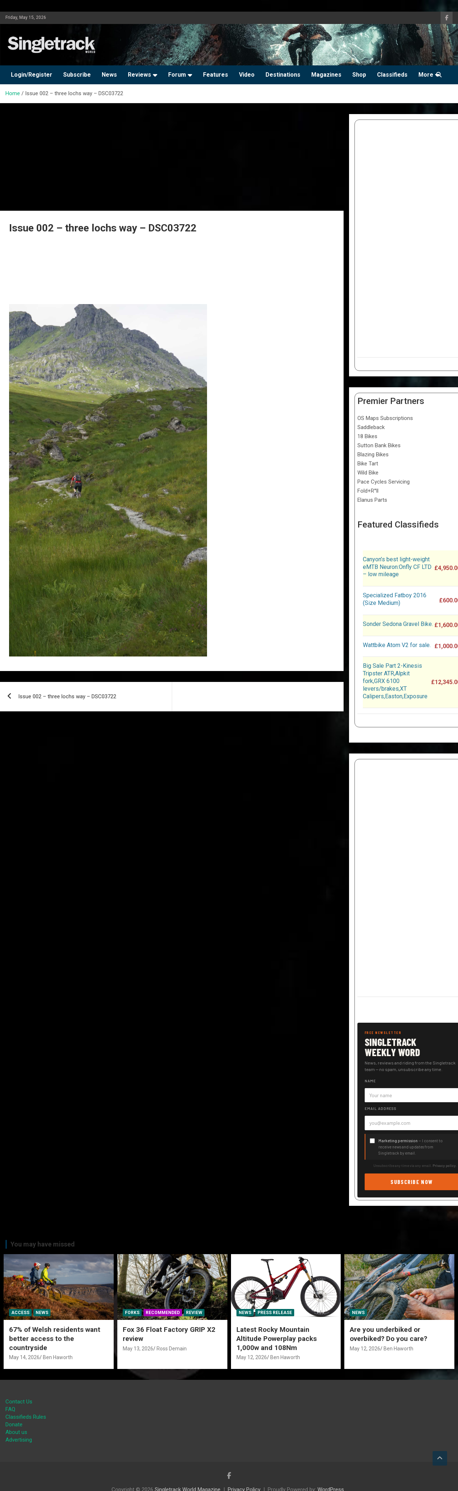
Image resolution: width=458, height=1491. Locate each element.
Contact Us (18, 1401)
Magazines (326, 74)
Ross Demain (172, 1348)
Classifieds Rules (25, 1417)
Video (247, 74)
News (109, 74)
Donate (14, 1424)
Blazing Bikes (373, 454)
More (425, 74)
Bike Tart (367, 463)
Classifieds (392, 74)
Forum (177, 74)
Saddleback (371, 427)
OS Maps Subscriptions (385, 418)
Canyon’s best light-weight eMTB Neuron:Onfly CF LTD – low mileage (397, 567)
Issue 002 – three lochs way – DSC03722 (67, 696)
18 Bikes (367, 436)
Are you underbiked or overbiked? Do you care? (388, 1334)
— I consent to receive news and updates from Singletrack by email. (410, 1146)
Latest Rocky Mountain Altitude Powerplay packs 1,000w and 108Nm (276, 1338)
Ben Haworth (58, 1357)
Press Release (275, 1312)
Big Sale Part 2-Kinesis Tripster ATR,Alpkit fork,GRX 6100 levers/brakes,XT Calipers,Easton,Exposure (395, 680)
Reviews (139, 74)
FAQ (10, 1409)
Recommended (163, 1312)
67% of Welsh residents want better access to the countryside (54, 1338)
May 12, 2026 (251, 1357)
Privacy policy (444, 1165)
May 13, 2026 (138, 1348)
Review (194, 1312)
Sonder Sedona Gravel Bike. (398, 624)
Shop (359, 74)
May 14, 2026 (24, 1357)
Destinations (283, 74)
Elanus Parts (372, 500)
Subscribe (77, 74)
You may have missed (43, 1244)
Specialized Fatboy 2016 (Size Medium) (394, 599)
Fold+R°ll (367, 491)
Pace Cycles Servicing (383, 481)
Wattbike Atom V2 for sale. (397, 645)
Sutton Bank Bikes (379, 445)
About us (16, 1432)
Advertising (18, 1440)
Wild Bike (367, 472)
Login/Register (31, 74)
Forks (132, 1312)
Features (215, 74)
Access (20, 1312)
